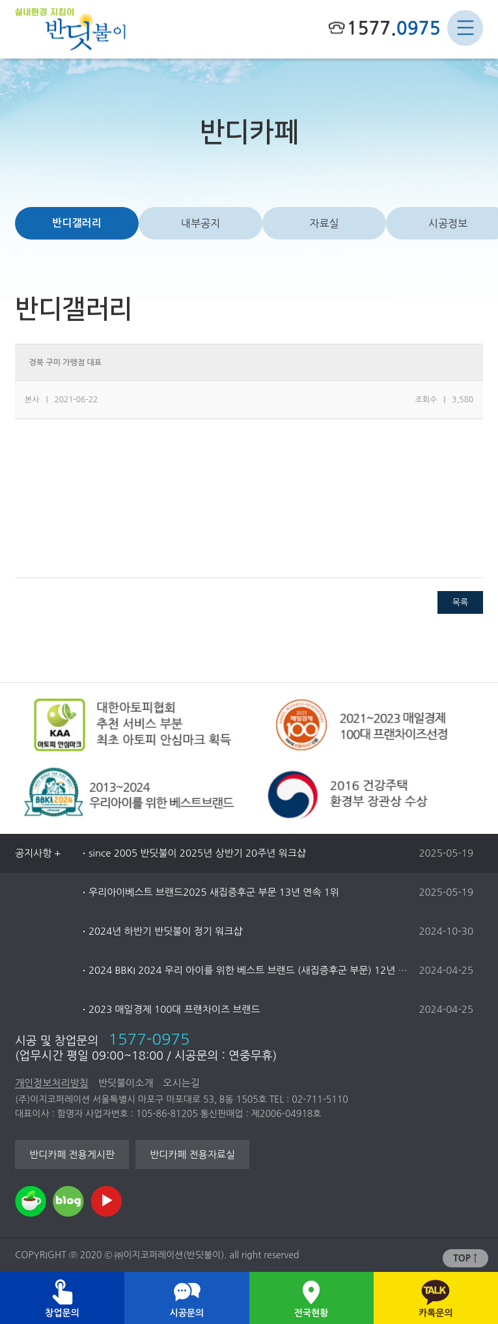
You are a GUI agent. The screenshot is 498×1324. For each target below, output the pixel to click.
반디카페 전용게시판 (72, 1154)
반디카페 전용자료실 (192, 1154)
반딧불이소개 (126, 1083)
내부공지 (200, 223)
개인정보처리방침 (52, 1083)
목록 (460, 602)
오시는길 (181, 1083)
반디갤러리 (76, 223)
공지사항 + (38, 853)
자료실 (324, 223)
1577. (393, 28)
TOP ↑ (465, 1258)
